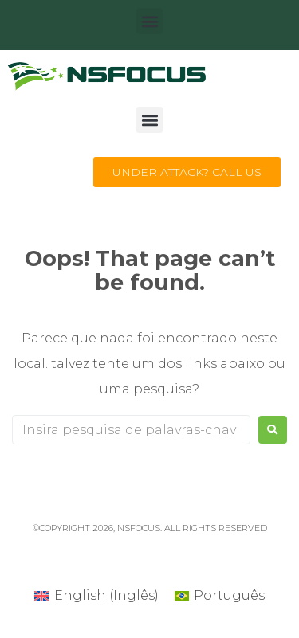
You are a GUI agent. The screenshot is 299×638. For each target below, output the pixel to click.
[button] (149, 21)
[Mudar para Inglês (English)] (96, 596)
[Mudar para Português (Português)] (220, 596)
